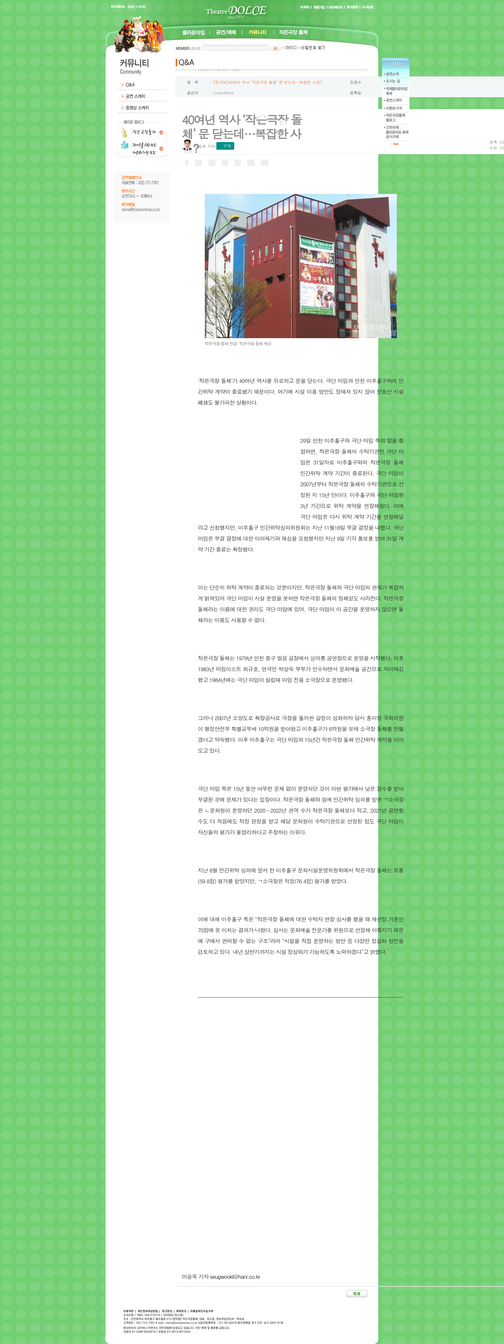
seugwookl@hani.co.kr (235, 1276)
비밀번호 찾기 (311, 47)
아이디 (290, 47)
